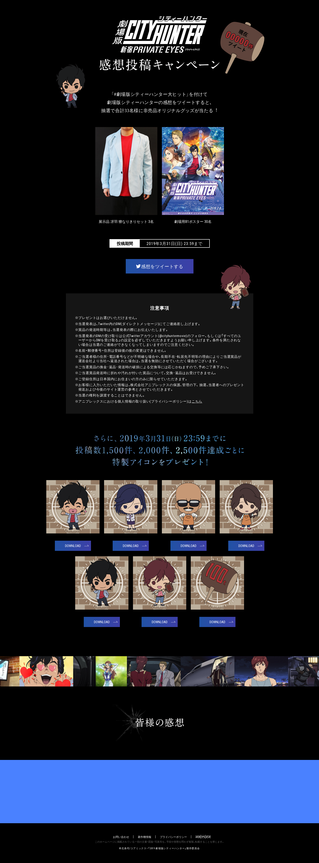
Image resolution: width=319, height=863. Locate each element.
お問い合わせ (121, 836)
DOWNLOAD (73, 545)
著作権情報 (144, 836)
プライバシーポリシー (173, 836)
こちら (197, 401)
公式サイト (159, 791)
